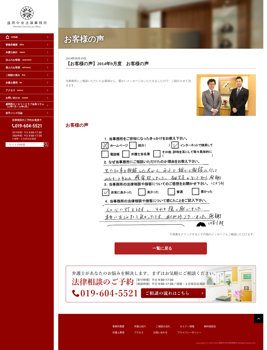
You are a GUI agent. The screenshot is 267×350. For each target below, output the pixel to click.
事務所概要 (15, 44)
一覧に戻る (162, 248)
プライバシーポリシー (189, 332)
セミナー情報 (187, 326)
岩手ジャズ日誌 (14, 113)
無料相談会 (210, 326)
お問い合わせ (17, 97)
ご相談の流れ (15, 75)
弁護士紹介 (15, 52)
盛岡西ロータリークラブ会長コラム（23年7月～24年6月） (25, 105)
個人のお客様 (18, 67)
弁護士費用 (14, 82)
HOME (14, 37)
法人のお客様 (19, 60)
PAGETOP (258, 318)
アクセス (14, 90)
